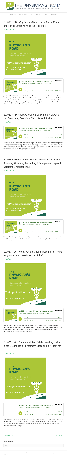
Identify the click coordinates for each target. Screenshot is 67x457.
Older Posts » (59, 435)
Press (46, 14)
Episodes (13, 14)
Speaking (54, 14)
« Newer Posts (8, 435)
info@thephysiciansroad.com (56, 453)
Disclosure (37, 453)
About (38, 14)
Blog (31, 14)
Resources (23, 14)
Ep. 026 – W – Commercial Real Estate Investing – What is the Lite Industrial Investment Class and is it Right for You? (32, 346)
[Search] (33, 445)
